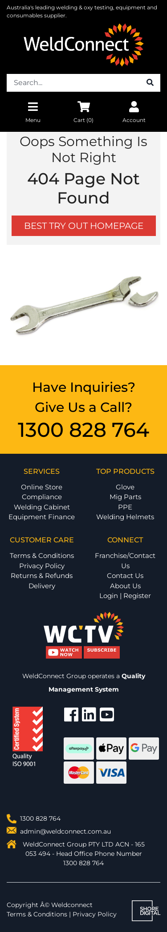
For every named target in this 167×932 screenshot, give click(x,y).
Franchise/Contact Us (125, 560)
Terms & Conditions (42, 555)
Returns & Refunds (42, 575)
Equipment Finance (41, 517)
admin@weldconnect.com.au (65, 831)
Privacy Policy (42, 566)
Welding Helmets (125, 517)
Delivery (42, 586)
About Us (125, 586)
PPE (125, 507)
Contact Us (125, 575)
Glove (125, 487)
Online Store (41, 487)
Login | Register (125, 595)
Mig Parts (125, 496)
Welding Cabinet (42, 507)
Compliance (42, 496)
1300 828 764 (83, 429)
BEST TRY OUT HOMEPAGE (83, 225)
